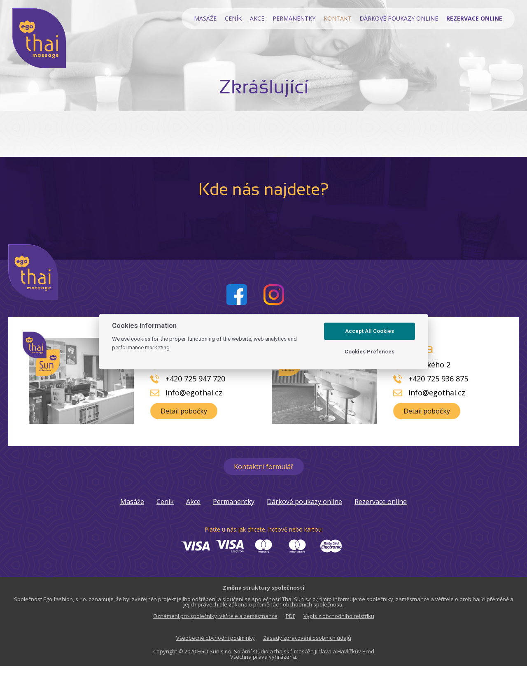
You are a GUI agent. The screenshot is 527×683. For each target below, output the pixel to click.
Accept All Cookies (369, 331)
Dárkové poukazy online (398, 18)
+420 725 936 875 (438, 378)
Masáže (205, 18)
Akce (257, 18)
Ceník (233, 18)
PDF (290, 616)
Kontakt (337, 18)
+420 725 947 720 (195, 378)
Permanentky (294, 18)
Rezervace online (380, 501)
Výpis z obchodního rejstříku (338, 616)
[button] (183, 411)
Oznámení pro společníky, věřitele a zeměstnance (215, 616)
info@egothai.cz (194, 392)
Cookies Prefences (369, 351)
